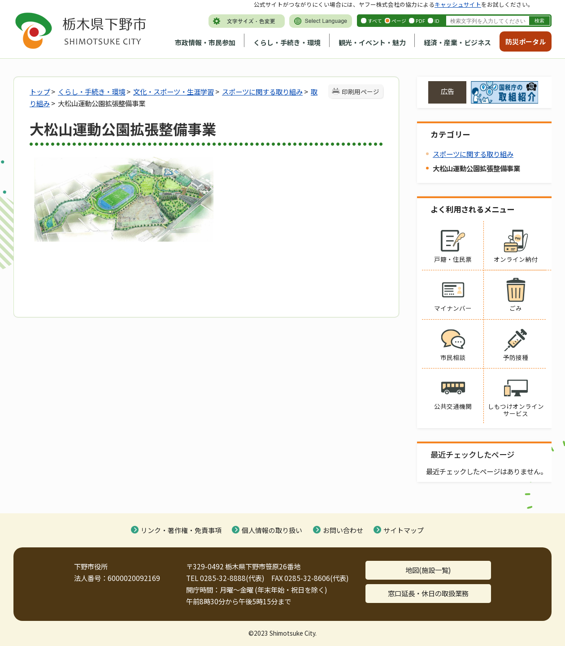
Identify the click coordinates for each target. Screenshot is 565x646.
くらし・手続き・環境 (287, 42)
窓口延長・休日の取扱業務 (428, 593)
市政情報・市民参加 (205, 42)
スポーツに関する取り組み (262, 91)
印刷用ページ (360, 91)
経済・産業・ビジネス (457, 42)
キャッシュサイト (458, 4)
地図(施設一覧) (428, 570)
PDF (420, 20)
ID (437, 20)
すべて (375, 20)
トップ (40, 91)
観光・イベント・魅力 (372, 42)
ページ (398, 20)
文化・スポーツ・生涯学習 (173, 91)
